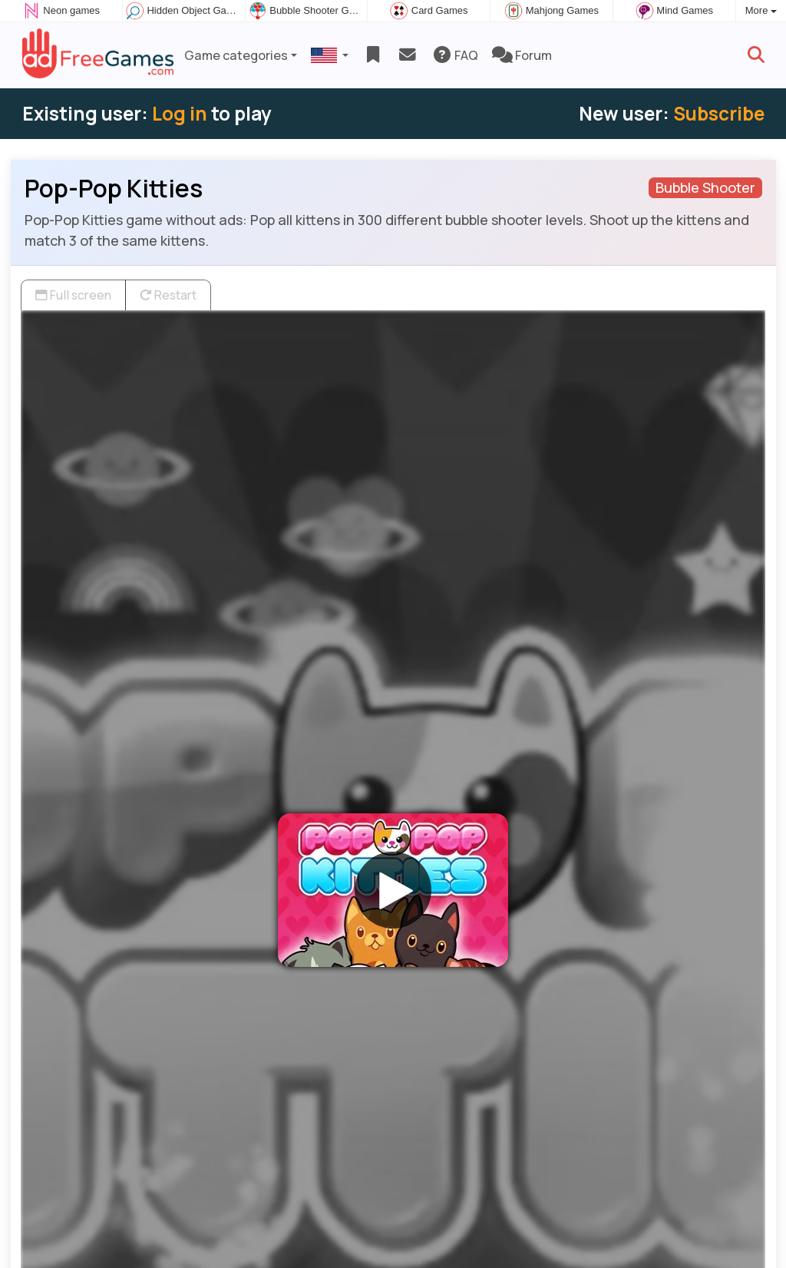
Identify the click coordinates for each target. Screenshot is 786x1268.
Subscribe (719, 113)
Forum (522, 55)
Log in (179, 113)
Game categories (236, 55)
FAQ (454, 55)
